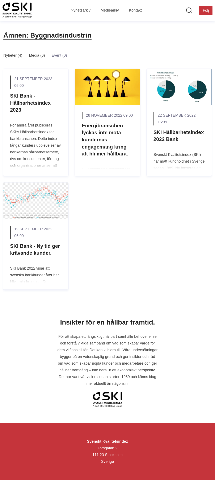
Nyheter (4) (12, 55)
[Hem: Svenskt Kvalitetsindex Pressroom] (17, 10)
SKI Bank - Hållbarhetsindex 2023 (30, 103)
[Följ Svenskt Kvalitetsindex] (205, 10)
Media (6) (37, 55)
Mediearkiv (110, 10)
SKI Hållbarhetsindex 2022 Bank (178, 135)
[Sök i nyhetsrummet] (189, 10)
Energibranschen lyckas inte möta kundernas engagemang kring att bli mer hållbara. (105, 140)
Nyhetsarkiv (80, 10)
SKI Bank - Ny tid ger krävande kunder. (35, 249)
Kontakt (135, 10)
